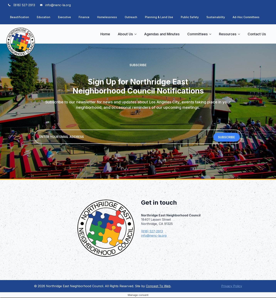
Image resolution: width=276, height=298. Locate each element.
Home (105, 34)
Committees (197, 34)
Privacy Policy (231, 286)
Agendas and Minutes (162, 34)
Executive (64, 17)
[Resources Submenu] (240, 34)
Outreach (131, 17)
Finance (84, 17)
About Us (125, 34)
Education (43, 17)
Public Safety (190, 17)
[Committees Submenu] (211, 34)
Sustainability (215, 17)
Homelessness (107, 17)
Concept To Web (158, 286)
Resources (227, 34)
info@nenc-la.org (154, 236)
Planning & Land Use (159, 17)
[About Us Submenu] (136, 34)
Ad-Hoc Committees (246, 17)
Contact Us (257, 34)
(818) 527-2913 (152, 232)
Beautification (19, 17)
